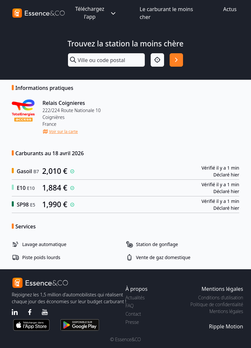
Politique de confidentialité (217, 304)
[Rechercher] (176, 60)
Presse (132, 322)
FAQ (130, 306)
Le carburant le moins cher (166, 13)
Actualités (135, 297)
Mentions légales (226, 311)
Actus (230, 9)
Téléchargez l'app (96, 12)
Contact (133, 314)
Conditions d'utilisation (220, 297)
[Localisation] (157, 60)
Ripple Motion (226, 326)
